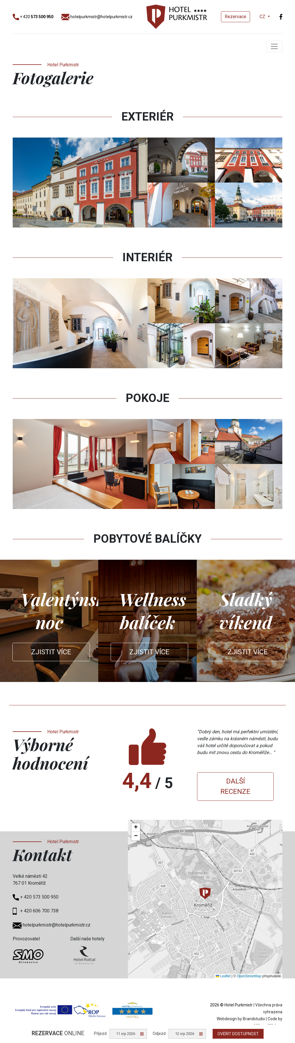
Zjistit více (51, 652)
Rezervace (235, 16)
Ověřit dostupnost (238, 1033)
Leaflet (223, 976)
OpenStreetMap (249, 976)
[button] (205, 893)
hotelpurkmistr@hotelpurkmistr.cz (97, 16)
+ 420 (33, 16)
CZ (263, 16)
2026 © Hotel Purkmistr (231, 1005)
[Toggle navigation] (274, 46)
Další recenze (235, 786)
